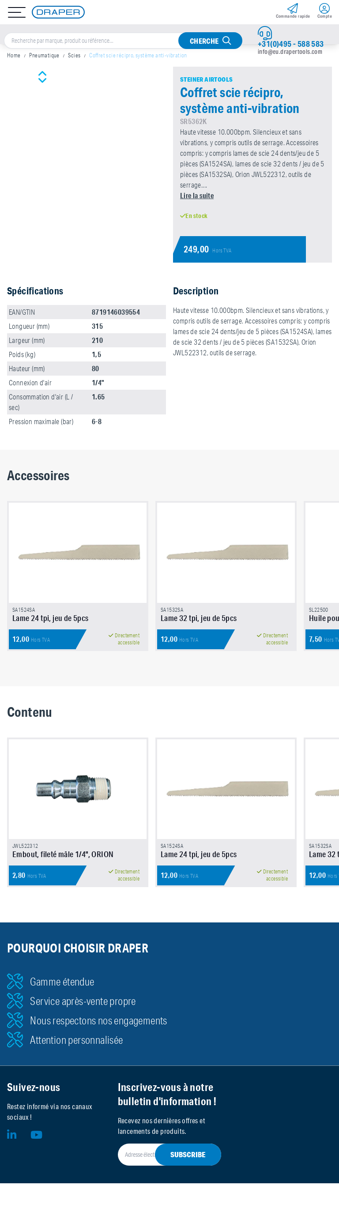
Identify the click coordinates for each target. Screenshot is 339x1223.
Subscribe (188, 1161)
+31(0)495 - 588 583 (291, 44)
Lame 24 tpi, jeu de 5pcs (50, 621)
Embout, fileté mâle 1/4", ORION (62, 861)
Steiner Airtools (206, 79)
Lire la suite (197, 195)
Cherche (204, 40)
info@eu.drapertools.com (290, 52)
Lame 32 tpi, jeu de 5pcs (199, 621)
